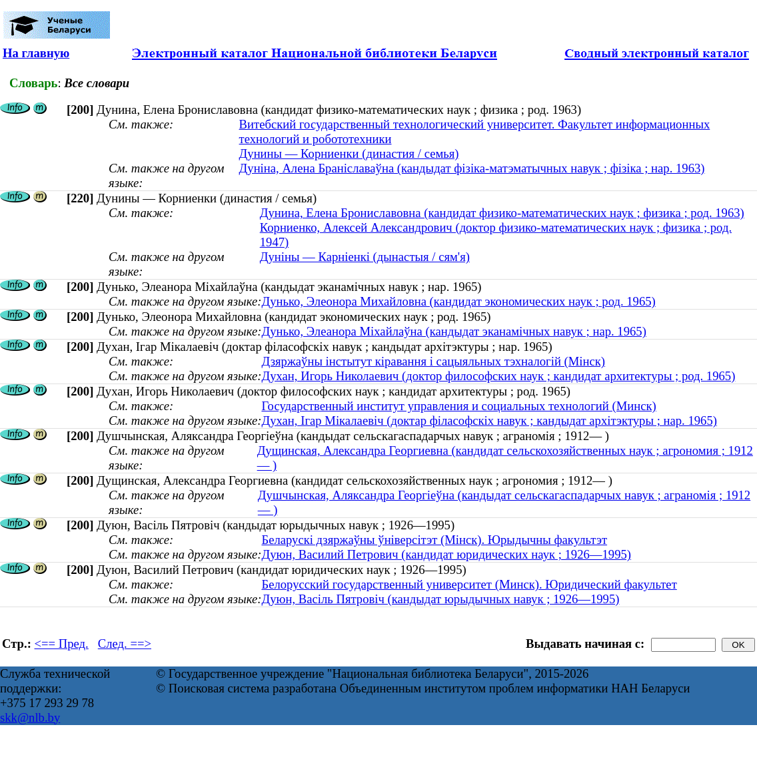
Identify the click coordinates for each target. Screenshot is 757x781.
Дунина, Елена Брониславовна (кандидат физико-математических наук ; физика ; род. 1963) (502, 213)
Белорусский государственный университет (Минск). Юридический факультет (468, 584)
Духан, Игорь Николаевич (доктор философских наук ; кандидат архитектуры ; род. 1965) (498, 376)
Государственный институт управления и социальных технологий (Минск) (458, 406)
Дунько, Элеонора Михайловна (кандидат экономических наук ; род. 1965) (458, 301)
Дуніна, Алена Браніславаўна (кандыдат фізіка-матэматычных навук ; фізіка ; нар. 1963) (472, 168)
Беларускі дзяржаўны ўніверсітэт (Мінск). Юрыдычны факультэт (434, 540)
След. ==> (124, 644)
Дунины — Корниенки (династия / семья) (349, 153)
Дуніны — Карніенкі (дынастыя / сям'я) (365, 257)
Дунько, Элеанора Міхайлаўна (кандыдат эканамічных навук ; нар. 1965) (453, 331)
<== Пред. (62, 644)
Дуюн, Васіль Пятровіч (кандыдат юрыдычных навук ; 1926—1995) (440, 599)
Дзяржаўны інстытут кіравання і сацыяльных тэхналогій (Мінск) (433, 361)
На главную (36, 53)
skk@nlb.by (30, 717)
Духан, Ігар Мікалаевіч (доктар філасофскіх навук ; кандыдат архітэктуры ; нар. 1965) (489, 420)
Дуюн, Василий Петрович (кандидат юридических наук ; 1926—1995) (446, 554)
